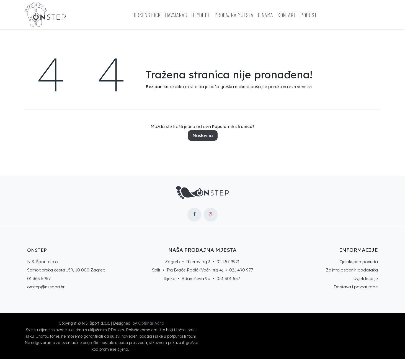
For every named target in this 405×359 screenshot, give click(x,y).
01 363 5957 (39, 278)
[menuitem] (146, 15)
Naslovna (202, 135)
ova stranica (300, 86)
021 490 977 (241, 270)
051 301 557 (228, 278)
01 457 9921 (228, 261)
